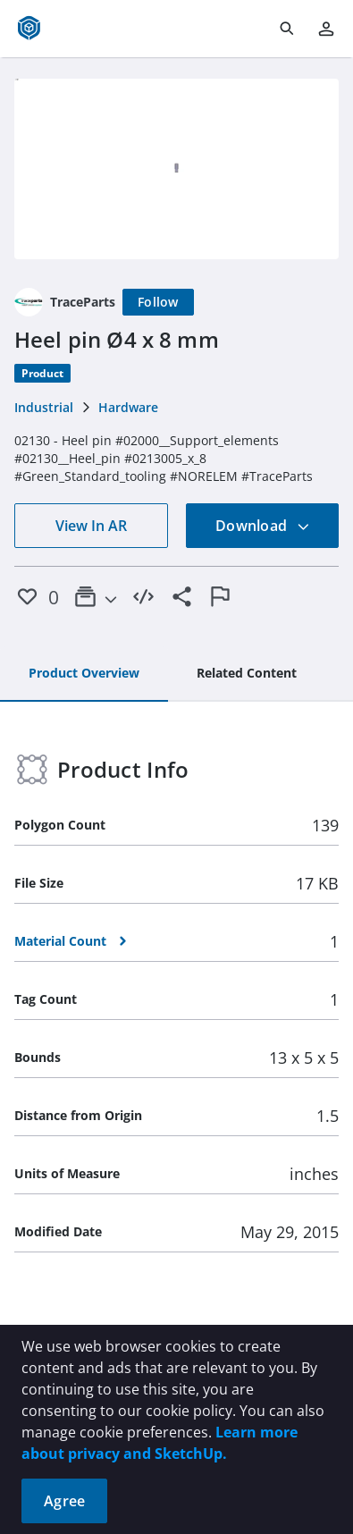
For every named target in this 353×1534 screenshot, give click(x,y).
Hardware (128, 407)
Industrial (43, 407)
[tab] (84, 674)
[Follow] (158, 302)
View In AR (91, 525)
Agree (64, 1501)
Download (262, 525)
